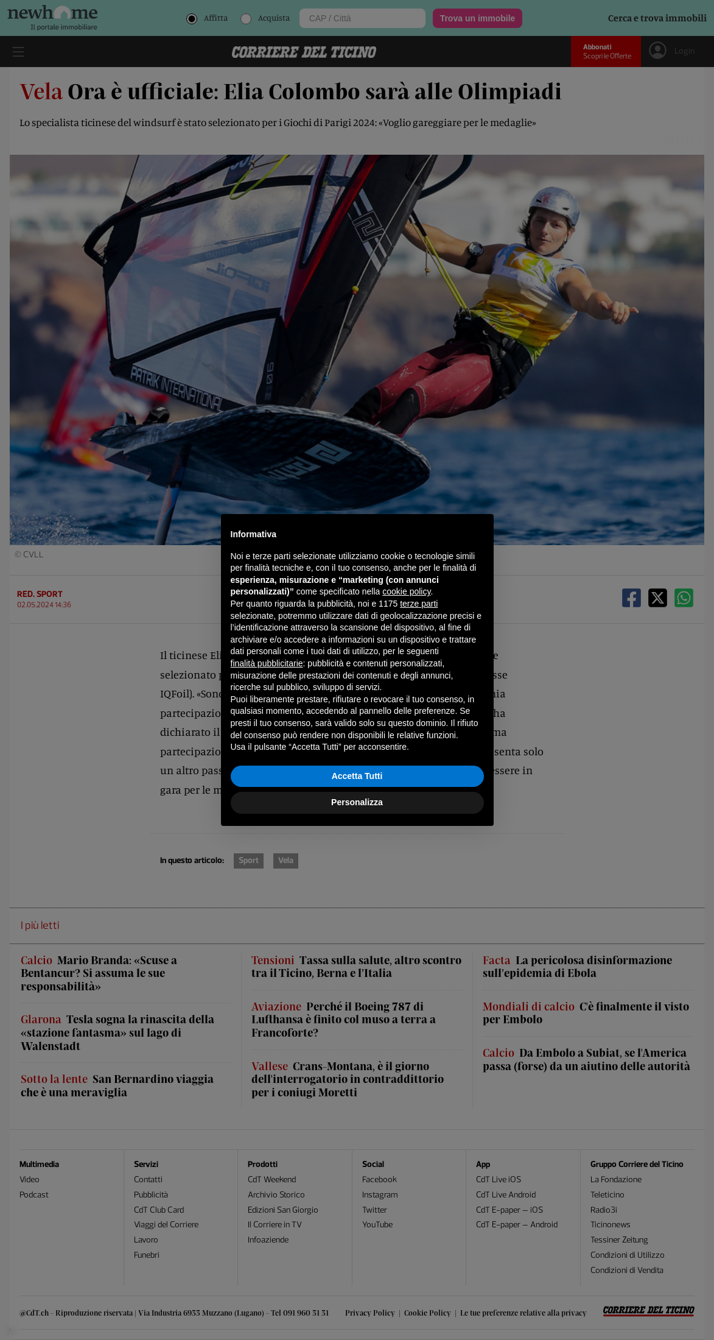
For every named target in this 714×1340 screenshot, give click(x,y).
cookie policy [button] (406, 591)
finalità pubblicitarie (267, 663)
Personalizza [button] (357, 802)
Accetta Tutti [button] (357, 776)
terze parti (419, 603)
